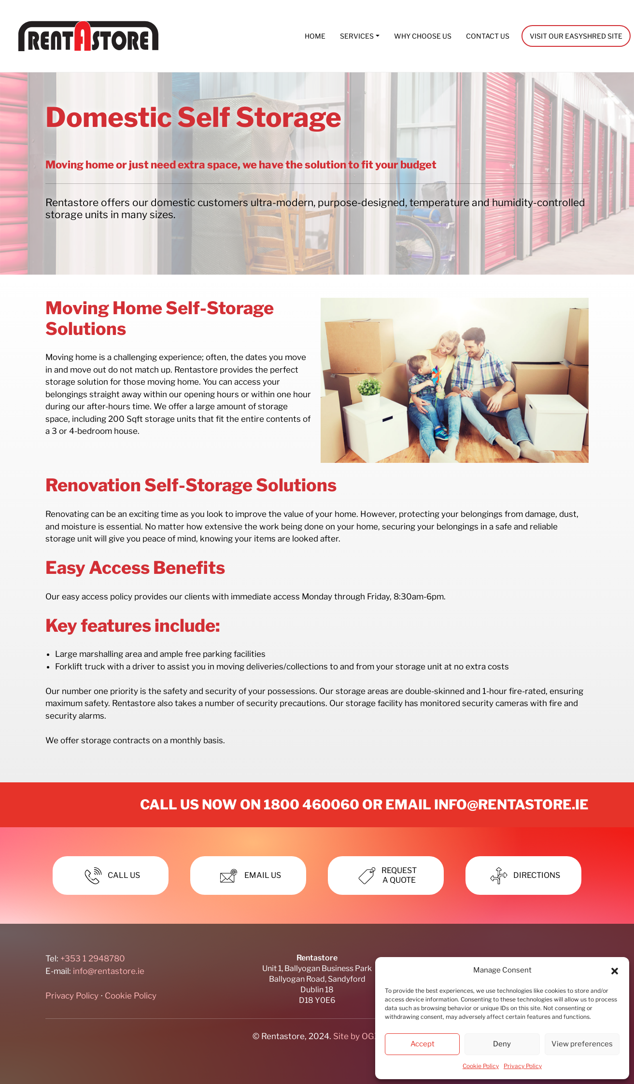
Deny (502, 1044)
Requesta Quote (386, 875)
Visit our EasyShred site (576, 36)
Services (357, 36)
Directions (523, 875)
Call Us (110, 875)
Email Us (248, 875)
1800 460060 (311, 804)
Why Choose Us (422, 36)
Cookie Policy (481, 1066)
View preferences (582, 1044)
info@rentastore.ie (511, 804)
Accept (422, 1044)
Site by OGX (356, 1036)
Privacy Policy (523, 1066)
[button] (615, 970)
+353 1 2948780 (92, 958)
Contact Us (487, 36)
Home (315, 36)
